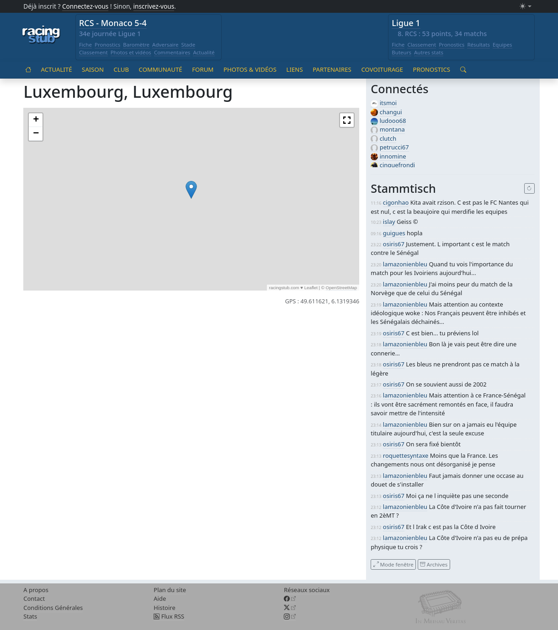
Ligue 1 (406, 22)
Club (121, 69)
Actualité (203, 52)
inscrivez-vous (154, 6)
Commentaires (172, 52)
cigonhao (396, 202)
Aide (160, 598)
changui (391, 112)
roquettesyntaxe (406, 455)
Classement (93, 52)
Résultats (478, 44)
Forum (202, 69)
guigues (394, 233)
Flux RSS (169, 616)
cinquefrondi (397, 165)
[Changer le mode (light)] (525, 6)
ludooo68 (393, 120)
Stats (30, 616)
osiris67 (393, 244)
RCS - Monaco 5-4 (113, 22)
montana (392, 129)
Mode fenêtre (393, 564)
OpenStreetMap (341, 287)
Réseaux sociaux (306, 590)
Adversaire (165, 44)
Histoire (164, 608)
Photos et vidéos (131, 52)
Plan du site (170, 590)
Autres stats (428, 52)
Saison (93, 69)
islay (389, 221)
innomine (393, 156)
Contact (34, 598)
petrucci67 (394, 147)
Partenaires (332, 69)
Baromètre (136, 44)
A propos (35, 590)
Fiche (85, 44)
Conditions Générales (53, 608)
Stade (188, 44)
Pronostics (107, 44)
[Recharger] (529, 188)
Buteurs (401, 52)
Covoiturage (382, 69)
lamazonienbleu (405, 264)
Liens (295, 69)
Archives (433, 564)
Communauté (160, 69)
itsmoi (388, 103)
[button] (191, 189)
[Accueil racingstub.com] (41, 35)
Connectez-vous (85, 6)
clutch (388, 138)
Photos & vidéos (249, 69)
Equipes (502, 44)
